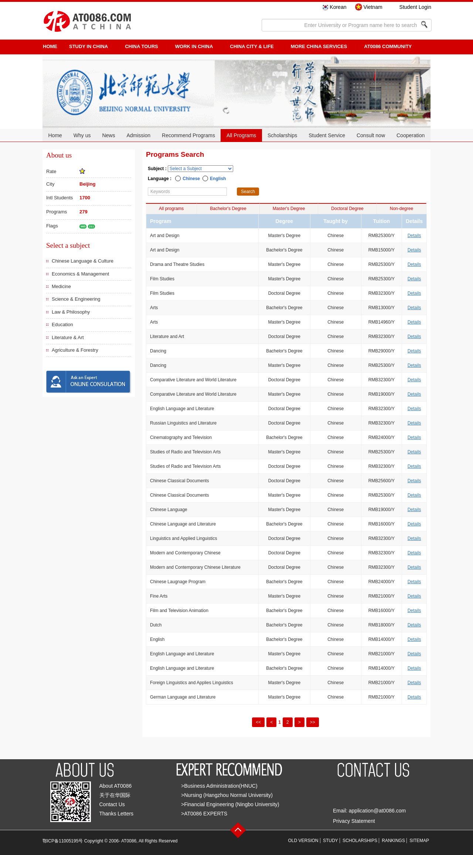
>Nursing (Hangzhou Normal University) (227, 795)
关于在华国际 (114, 795)
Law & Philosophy (71, 312)
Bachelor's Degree (228, 208)
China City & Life (251, 46)
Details (414, 235)
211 (91, 226)
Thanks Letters (116, 814)
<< (258, 722)
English (218, 178)
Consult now (371, 135)
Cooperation (411, 135)
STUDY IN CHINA (88, 46)
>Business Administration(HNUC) (219, 786)
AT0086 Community (388, 46)
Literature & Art (68, 337)
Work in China (194, 46)
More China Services (319, 46)
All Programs (241, 135)
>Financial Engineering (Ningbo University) (230, 804)
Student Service (327, 135)
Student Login (415, 7)
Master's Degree (289, 208)
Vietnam (372, 7)
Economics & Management (80, 274)
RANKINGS (393, 840)
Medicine (61, 286)
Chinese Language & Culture (82, 261)
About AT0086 (115, 786)
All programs (171, 208)
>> (312, 722)
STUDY (330, 840)
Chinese (191, 178)
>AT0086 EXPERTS (204, 814)
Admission (138, 135)
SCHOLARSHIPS (360, 840)
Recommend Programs (188, 135)
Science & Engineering (76, 299)
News (108, 135)
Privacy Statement (354, 821)
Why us (82, 135)
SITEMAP (419, 840)
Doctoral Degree (347, 208)
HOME (50, 46)
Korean (338, 7)
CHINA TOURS (141, 46)
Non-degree (401, 208)
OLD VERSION (303, 840)
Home (55, 135)
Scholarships (282, 135)
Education (62, 324)
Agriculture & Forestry (75, 350)
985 (83, 226)
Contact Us (112, 804)
